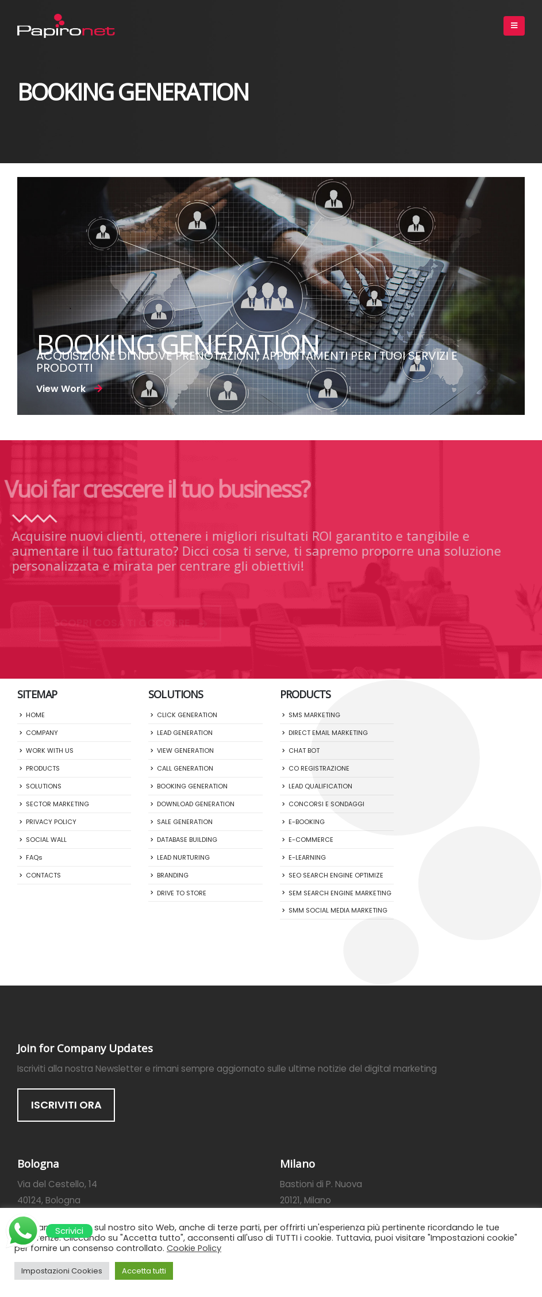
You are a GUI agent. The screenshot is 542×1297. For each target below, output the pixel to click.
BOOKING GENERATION (192, 786)
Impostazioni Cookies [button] (61, 1270)
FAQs (34, 857)
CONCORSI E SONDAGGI (326, 804)
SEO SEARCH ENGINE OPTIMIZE (336, 875)
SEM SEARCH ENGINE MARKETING (340, 893)
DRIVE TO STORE (181, 893)
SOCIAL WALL (46, 839)
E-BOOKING (307, 821)
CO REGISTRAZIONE (319, 768)
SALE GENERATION (185, 821)
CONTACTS (43, 875)
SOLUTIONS (43, 786)
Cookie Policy (194, 1248)
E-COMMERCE (311, 839)
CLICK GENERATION (187, 714)
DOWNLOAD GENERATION (196, 804)
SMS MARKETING (314, 714)
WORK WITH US (50, 750)
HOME (35, 714)
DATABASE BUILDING (187, 839)
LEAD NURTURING (183, 857)
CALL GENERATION (185, 768)
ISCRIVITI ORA (66, 1105)
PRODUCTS (43, 768)
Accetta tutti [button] (144, 1270)
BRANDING (173, 875)
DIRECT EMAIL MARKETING (328, 732)
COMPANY (42, 732)
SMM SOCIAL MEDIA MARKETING (338, 910)
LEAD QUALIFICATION (320, 786)
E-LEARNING (307, 857)
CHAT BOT (304, 750)
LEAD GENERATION (185, 732)
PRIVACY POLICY (51, 821)
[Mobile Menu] (514, 26)
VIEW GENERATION (185, 750)
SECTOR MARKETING (57, 804)
